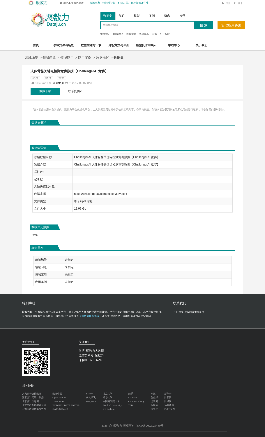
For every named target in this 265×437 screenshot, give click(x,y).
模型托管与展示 (146, 45)
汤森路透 (169, 405)
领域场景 (31, 58)
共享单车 (144, 33)
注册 (228, 3)
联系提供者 (75, 91)
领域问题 (49, 58)
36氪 (153, 393)
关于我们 (201, 45)
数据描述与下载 (91, 45)
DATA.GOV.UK (60, 409)
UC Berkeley (109, 409)
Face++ (89, 393)
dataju (60, 82)
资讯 (182, 15)
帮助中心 (174, 45)
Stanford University (112, 405)
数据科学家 (108, 2)
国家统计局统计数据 (33, 397)
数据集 (107, 15)
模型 (137, 15)
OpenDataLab (59, 397)
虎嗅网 (154, 401)
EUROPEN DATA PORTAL (66, 405)
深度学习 (105, 33)
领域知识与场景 (63, 45)
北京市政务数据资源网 (34, 405)
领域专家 (95, 2)
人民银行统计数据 (31, 393)
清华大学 (107, 397)
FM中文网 (169, 409)
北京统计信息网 (30, 401)
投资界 (154, 409)
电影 (154, 33)
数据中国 (57, 393)
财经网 (168, 401)
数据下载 (45, 91)
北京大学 (107, 393)
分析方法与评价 (118, 45)
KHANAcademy (136, 401)
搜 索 (203, 25)
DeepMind (91, 401)
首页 (36, 45)
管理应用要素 (231, 25)
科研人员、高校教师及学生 (133, 2)
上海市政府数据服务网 (34, 409)
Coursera (132, 397)
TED (130, 405)
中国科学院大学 (111, 401)
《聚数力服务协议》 (90, 316)
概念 (167, 15)
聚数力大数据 (95, 350)
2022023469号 (154, 425)
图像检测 (118, 33)
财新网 (168, 397)
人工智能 (164, 33)
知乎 (130, 393)
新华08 (168, 393)
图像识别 (131, 33)
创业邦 (154, 397)
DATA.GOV (58, 401)
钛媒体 (154, 405)
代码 (121, 15)
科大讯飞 (91, 397)
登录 (240, 3)
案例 (152, 15)
